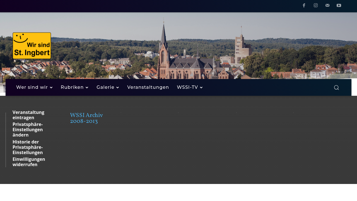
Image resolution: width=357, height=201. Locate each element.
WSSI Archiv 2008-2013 (86, 118)
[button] (336, 87)
